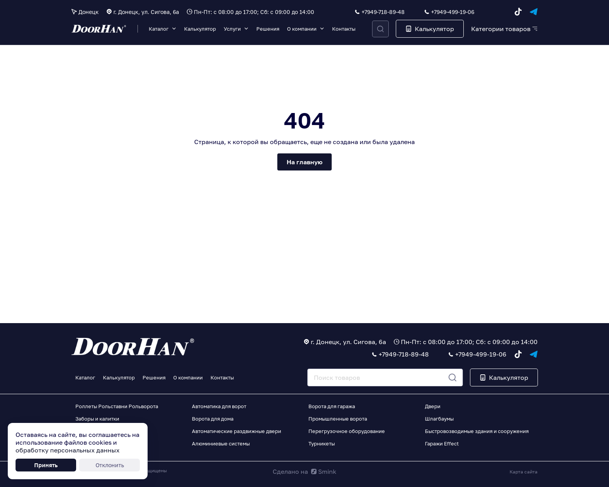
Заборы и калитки (97, 419)
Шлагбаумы (439, 419)
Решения (267, 29)
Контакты (343, 29)
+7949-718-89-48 (383, 12)
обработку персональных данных (68, 450)
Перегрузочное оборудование (346, 431)
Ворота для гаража (331, 406)
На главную (304, 162)
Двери (432, 406)
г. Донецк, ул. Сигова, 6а (146, 12)
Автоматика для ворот (219, 406)
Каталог (159, 29)
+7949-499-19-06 (452, 12)
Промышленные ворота (337, 419)
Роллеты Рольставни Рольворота (116, 406)
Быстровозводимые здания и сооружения (477, 431)
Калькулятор (200, 29)
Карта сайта (524, 472)
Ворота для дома (212, 419)
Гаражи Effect (442, 443)
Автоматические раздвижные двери (236, 431)
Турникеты (321, 443)
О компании (302, 29)
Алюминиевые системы (221, 443)
